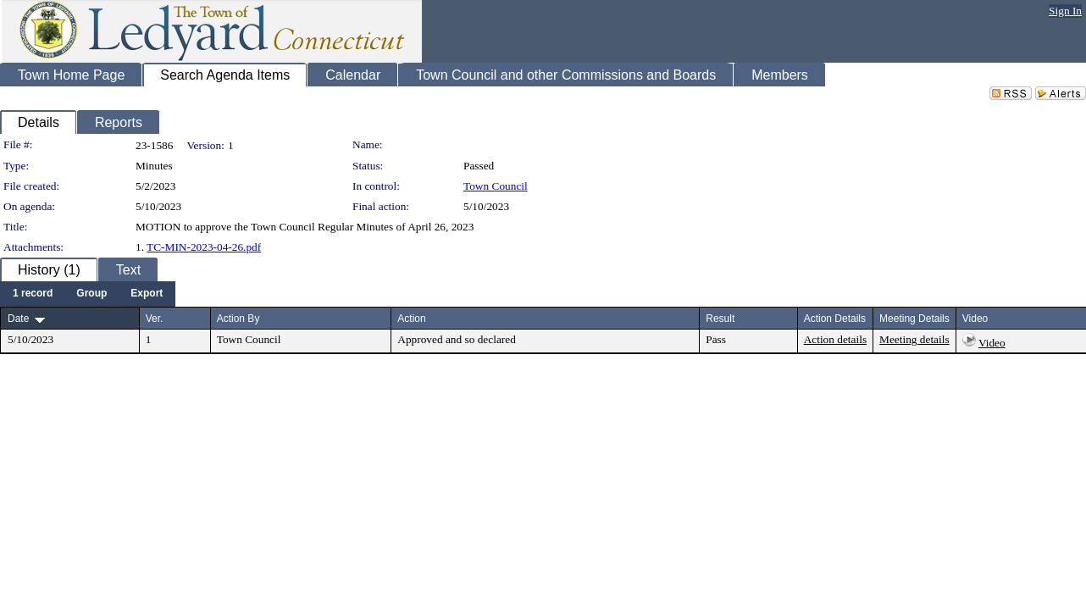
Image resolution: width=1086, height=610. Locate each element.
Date (18, 318)
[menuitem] (32, 294)
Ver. (154, 318)
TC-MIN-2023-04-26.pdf (204, 247)
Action (411, 318)
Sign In (1065, 10)
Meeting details (914, 339)
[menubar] (87, 294)
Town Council (495, 186)
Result (720, 318)
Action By (238, 318)
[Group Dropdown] (91, 294)
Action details (835, 339)
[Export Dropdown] (146, 294)
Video (992, 342)
